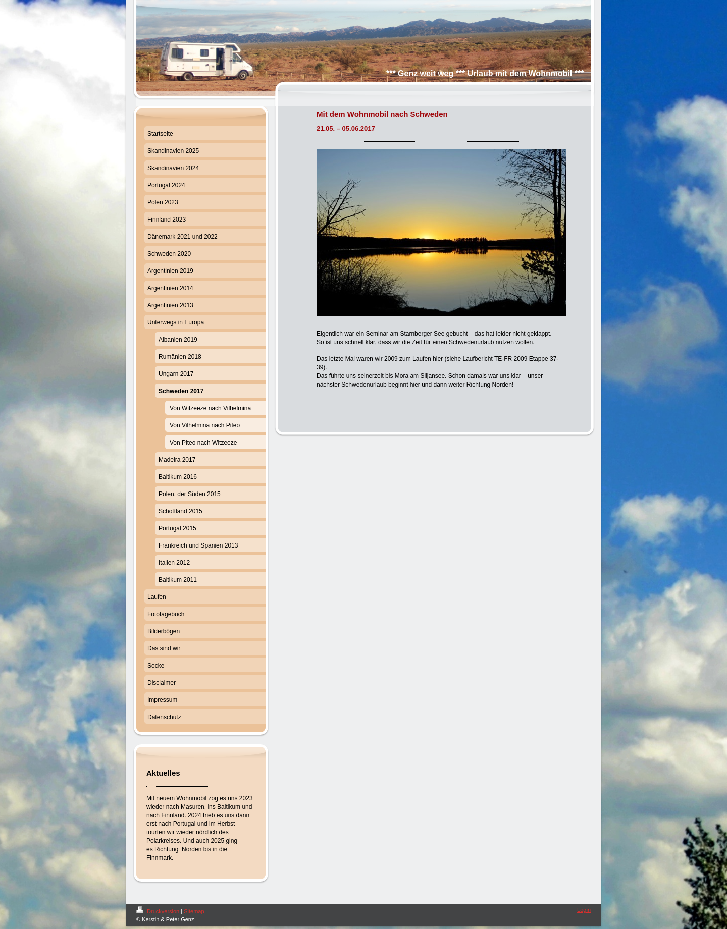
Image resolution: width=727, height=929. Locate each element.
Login (584, 910)
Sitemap (194, 911)
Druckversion (158, 911)
